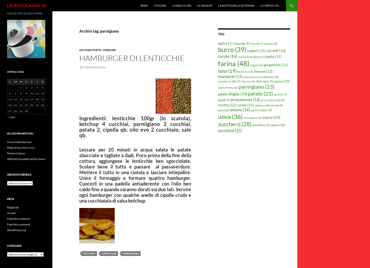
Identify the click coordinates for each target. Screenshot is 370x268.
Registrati (13, 207)
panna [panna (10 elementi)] (282, 81)
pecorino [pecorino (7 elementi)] (280, 94)
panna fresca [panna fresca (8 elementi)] (228, 87)
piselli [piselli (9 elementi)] (224, 100)
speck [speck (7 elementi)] (256, 110)
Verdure (109, 50)
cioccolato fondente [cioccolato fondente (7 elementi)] (251, 56)
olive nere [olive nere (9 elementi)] (264, 81)
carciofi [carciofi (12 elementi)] (276, 50)
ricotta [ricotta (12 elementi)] (227, 105)
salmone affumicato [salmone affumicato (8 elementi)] (269, 105)
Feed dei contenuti (18, 218)
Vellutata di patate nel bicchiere (26, 159)
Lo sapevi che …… (272, 5)
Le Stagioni (204, 5)
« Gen (11, 117)
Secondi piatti (90, 50)
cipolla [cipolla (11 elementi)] (273, 56)
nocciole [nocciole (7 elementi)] (224, 81)
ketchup (89, 253)
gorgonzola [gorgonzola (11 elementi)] (276, 65)
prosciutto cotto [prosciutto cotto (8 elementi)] (273, 100)
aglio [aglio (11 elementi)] (225, 43)
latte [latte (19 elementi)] (227, 71)
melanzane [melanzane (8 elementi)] (270, 77)
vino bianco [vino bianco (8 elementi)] (253, 118)
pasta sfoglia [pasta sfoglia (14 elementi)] (232, 93)
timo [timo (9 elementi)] (266, 110)
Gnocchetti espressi (19, 142)
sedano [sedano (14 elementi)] (240, 109)
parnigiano (131, 253)
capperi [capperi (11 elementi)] (256, 50)
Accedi (11, 213)
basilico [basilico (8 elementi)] (271, 43)
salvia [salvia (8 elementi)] (223, 110)
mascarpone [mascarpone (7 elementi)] (252, 76)
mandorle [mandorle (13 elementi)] (230, 76)
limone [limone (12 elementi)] (263, 71)
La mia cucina (181, 5)
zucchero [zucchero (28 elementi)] (235, 124)
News (144, 5)
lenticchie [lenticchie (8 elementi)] (245, 71)
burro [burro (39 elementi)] (232, 49)
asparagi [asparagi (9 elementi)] (242, 43)
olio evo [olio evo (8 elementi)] (248, 81)
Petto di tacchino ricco (21, 147)
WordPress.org (16, 230)
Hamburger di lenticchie (132, 58)
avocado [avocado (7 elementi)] (256, 43)
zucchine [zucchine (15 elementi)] (230, 130)
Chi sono (160, 5)
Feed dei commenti (18, 224)
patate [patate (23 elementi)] (260, 93)
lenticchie (109, 253)
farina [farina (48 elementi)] (233, 63)
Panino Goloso (16, 153)
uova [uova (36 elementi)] (230, 116)
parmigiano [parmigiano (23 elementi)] (256, 86)
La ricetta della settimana (236, 5)
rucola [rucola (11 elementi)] (245, 105)
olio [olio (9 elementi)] (236, 81)
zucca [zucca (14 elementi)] (271, 117)
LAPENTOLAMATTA (26, 5)
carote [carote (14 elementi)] (227, 56)
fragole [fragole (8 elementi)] (256, 65)
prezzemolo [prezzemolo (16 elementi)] (245, 99)
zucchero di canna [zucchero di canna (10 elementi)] (268, 125)
